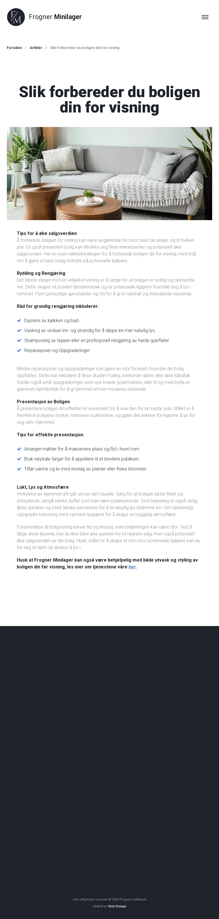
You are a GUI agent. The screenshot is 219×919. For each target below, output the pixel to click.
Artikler (36, 48)
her (132, 567)
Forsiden (14, 48)
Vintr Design (117, 906)
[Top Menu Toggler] (205, 17)
